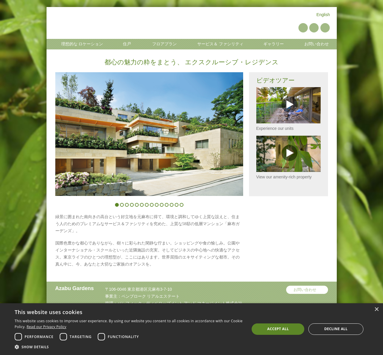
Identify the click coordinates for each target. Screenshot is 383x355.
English (323, 14)
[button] (129, 347)
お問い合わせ (304, 289)
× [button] (376, 309)
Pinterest (303, 27)
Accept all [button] (278, 328)
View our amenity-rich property (288, 157)
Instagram (325, 27)
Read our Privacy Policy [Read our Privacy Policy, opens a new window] (46, 326)
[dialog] (191, 329)
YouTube (314, 27)
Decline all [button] (336, 328)
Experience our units (288, 109)
